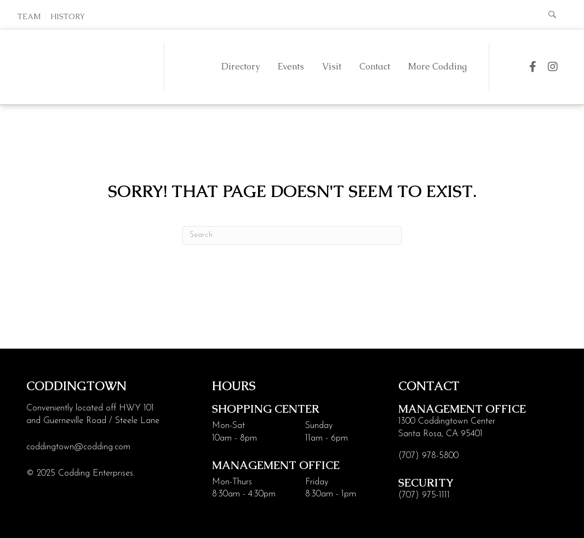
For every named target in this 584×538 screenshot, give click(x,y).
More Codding (437, 66)
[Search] (292, 235)
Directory (240, 66)
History (67, 16)
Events (291, 66)
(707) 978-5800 (428, 456)
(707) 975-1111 (424, 495)
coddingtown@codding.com (78, 447)
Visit (331, 66)
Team (29, 16)
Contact (374, 66)
